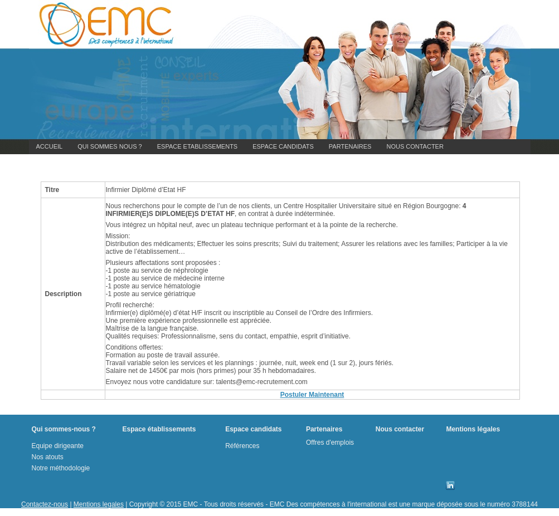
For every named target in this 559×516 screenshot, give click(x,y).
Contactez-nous (44, 504)
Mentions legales (99, 504)
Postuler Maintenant (312, 395)
